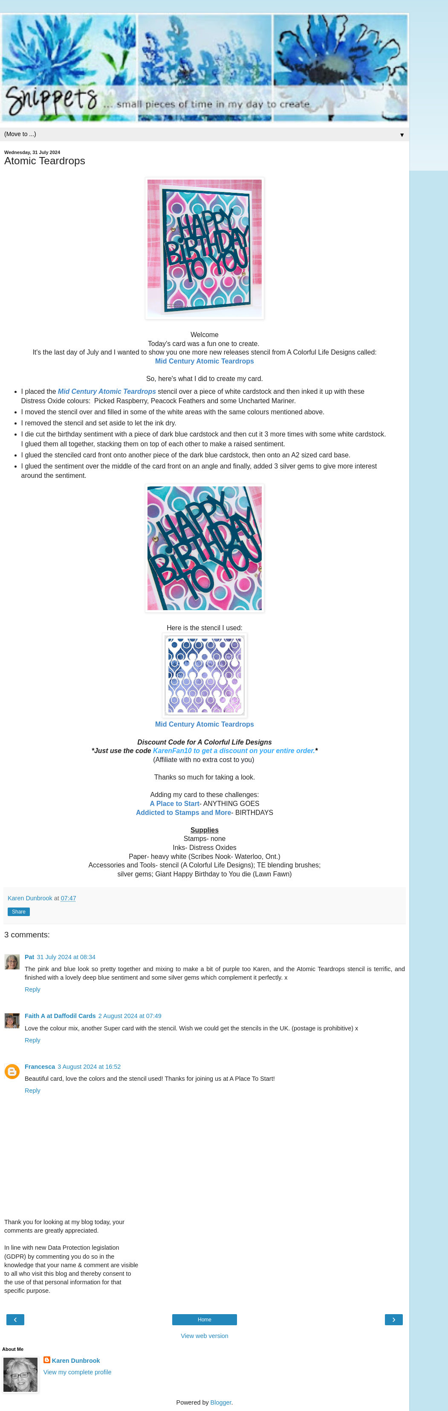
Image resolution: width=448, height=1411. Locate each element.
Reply (32, 989)
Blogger (221, 1402)
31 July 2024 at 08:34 (66, 957)
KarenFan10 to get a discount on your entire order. (234, 750)
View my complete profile (77, 1372)
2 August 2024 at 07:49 (130, 1015)
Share (19, 912)
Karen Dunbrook (76, 1360)
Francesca (40, 1066)
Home (204, 1320)
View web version (204, 1335)
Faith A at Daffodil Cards (60, 1015)
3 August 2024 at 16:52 (89, 1066)
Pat (29, 957)
